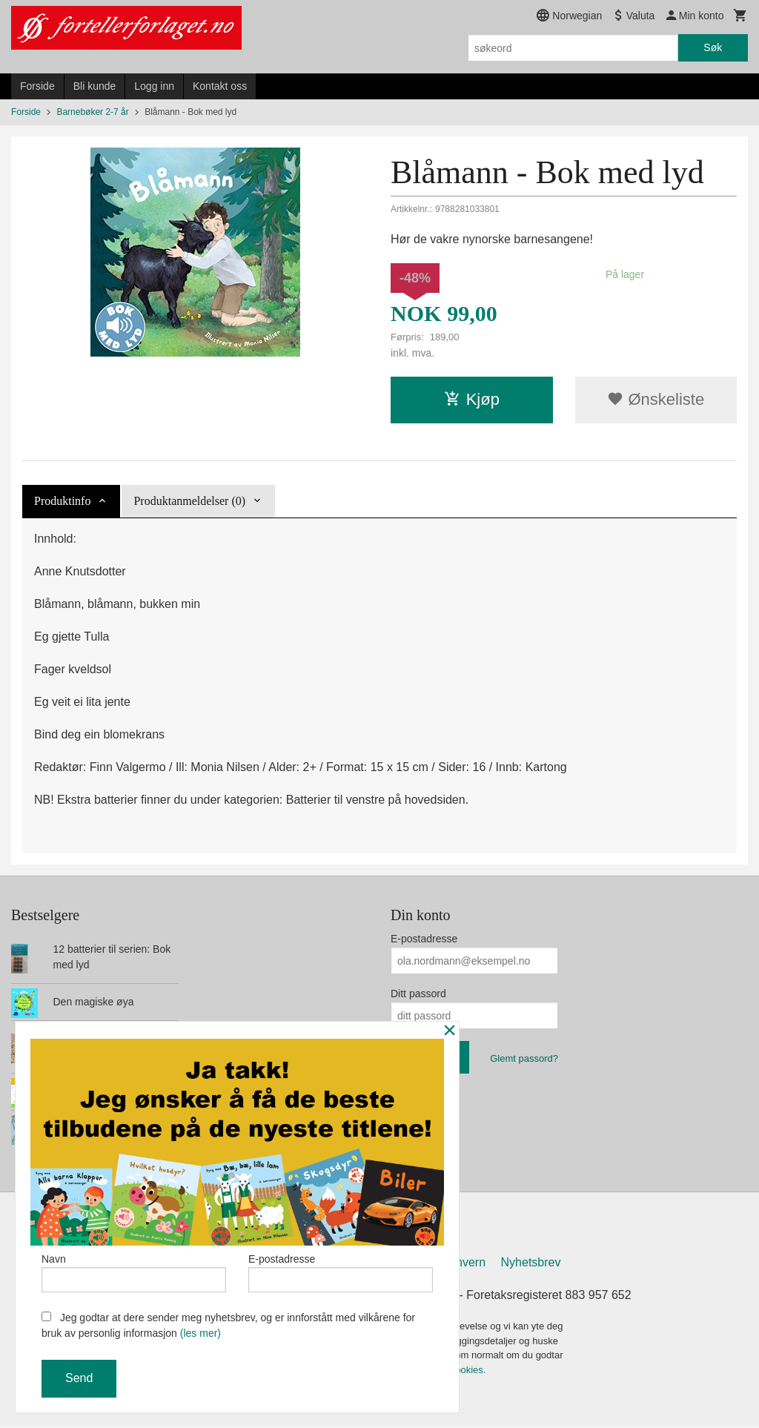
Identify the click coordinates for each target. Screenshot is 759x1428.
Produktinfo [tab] (62, 501)
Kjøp (472, 399)
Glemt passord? (524, 1058)
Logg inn (154, 86)
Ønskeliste (655, 399)
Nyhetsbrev (531, 1264)
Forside (37, 86)
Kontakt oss (220, 86)
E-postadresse (424, 939)
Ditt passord (418, 993)
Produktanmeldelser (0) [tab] (189, 501)
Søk (712, 47)
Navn (134, 1271)
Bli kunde (94, 86)
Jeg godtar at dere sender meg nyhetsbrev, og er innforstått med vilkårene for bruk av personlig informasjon (228, 1325)
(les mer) (200, 1333)
